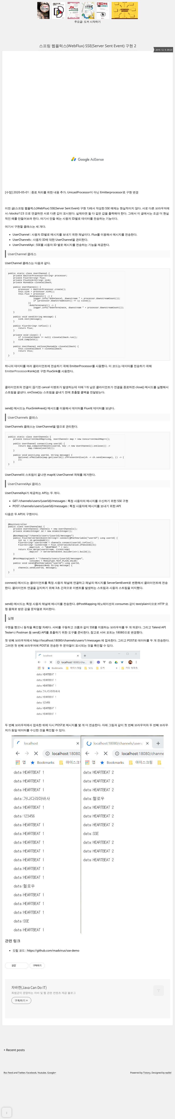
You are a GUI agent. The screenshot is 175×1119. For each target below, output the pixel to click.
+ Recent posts (14, 1091)
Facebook (31, 1113)
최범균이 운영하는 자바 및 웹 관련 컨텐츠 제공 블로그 (43, 1034)
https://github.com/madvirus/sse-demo (53, 991)
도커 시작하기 (92, 21)
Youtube (42, 1113)
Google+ (51, 1113)
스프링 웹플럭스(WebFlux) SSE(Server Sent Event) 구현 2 (87, 45)
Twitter (21, 1113)
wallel (168, 1113)
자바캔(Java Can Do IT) (29, 1028)
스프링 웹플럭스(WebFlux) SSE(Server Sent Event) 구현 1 (51, 208)
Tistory (146, 1113)
